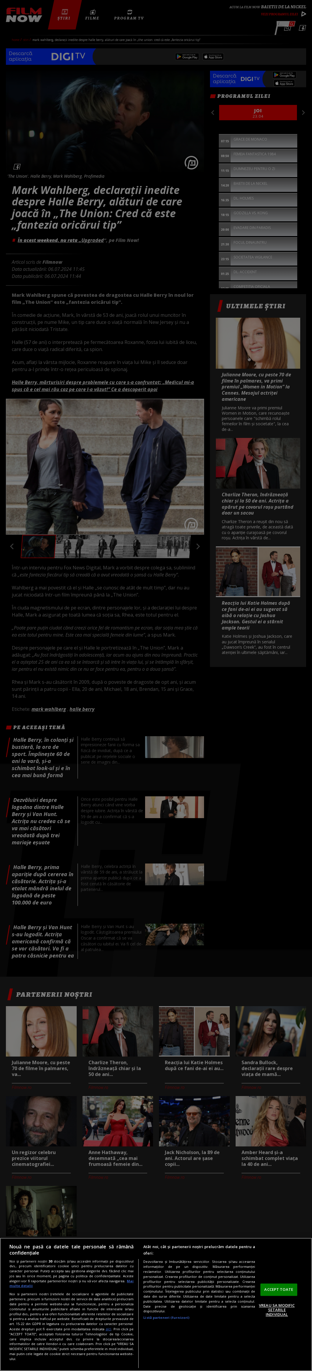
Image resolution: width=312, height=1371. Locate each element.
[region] (156, 1304)
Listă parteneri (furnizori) (166, 1317)
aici (108, 1329)
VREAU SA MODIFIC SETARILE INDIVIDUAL (277, 1310)
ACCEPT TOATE (278, 1289)
